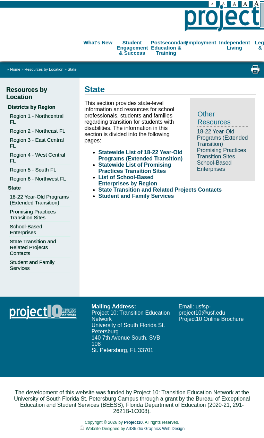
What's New (97, 42)
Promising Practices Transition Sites (221, 153)
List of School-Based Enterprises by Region (128, 180)
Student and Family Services (136, 196)
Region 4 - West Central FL (37, 158)
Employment (200, 42)
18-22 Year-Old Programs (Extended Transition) (222, 138)
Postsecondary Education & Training (167, 48)
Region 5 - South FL (33, 170)
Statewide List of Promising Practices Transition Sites (135, 168)
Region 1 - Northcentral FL (36, 119)
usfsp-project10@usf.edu (202, 310)
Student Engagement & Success (132, 48)
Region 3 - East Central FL (37, 143)
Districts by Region (32, 107)
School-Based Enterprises (214, 166)
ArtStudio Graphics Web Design (155, 428)
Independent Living (234, 45)
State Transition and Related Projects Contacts (160, 190)
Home (15, 69)
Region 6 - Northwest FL (38, 179)
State (72, 69)
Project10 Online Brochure (211, 319)
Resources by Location (45, 69)
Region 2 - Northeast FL (37, 131)
